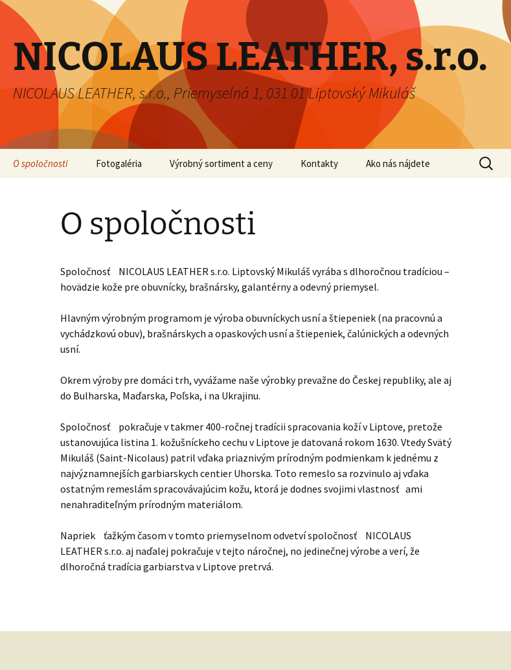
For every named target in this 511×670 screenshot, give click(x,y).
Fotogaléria (119, 163)
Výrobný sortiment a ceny (221, 163)
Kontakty (319, 163)
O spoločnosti (40, 163)
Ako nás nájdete (398, 163)
